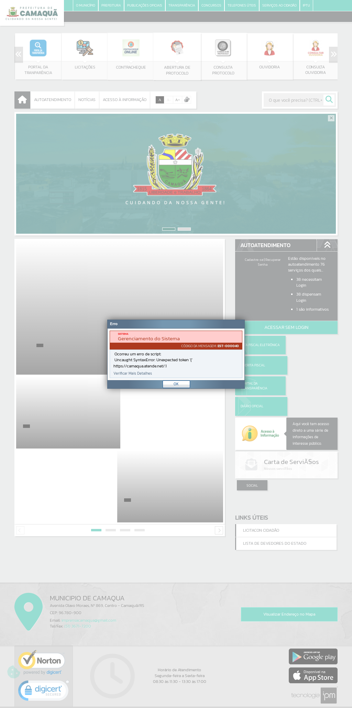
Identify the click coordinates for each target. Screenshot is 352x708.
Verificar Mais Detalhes (132, 373)
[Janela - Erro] (176, 354)
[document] (176, 354)
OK (176, 384)
